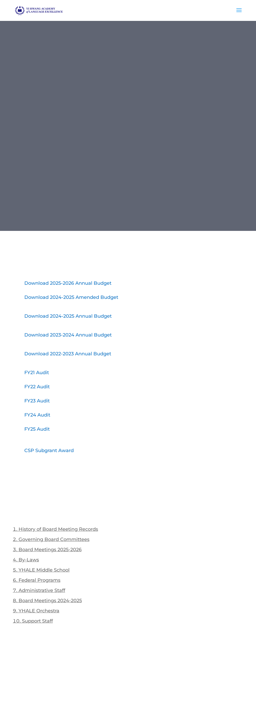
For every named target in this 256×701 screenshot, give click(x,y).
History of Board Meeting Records (58, 529)
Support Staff (37, 621)
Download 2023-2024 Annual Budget (68, 335)
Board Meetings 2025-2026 (50, 549)
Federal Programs (39, 580)
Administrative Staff (42, 590)
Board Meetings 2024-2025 (50, 600)
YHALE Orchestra (39, 611)
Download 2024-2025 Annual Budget (68, 316)
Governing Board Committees (54, 539)
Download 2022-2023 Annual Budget (67, 354)
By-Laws (29, 560)
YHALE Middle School (44, 570)
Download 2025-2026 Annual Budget (67, 283)
